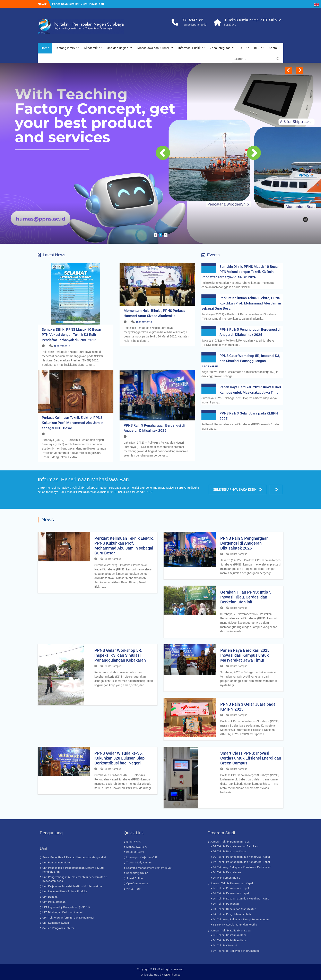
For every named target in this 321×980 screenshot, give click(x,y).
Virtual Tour (133, 888)
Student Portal (135, 852)
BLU (257, 48)
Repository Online (137, 872)
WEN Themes (172, 974)
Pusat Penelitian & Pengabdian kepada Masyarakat (74, 857)
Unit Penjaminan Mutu (56, 862)
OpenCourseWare (137, 883)
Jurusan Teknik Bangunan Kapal (230, 841)
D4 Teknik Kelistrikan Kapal (230, 940)
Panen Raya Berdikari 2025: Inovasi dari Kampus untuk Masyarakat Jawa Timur (245, 655)
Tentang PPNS (65, 48)
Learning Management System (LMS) (149, 867)
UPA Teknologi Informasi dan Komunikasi (68, 917)
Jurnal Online (134, 878)
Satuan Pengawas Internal (58, 928)
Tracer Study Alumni (139, 862)
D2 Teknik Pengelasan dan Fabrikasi (236, 846)
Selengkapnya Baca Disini (235, 490)
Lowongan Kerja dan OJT (142, 857)
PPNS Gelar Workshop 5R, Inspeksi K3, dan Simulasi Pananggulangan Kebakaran (240, 361)
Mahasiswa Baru (136, 846)
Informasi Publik (189, 48)
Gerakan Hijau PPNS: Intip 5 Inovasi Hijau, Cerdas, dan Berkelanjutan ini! (245, 597)
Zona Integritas (220, 48)
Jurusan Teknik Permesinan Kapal (231, 883)
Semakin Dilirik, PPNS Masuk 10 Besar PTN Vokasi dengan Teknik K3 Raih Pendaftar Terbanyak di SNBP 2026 (71, 334)
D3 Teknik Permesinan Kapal (231, 888)
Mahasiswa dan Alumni (153, 48)
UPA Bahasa (50, 896)
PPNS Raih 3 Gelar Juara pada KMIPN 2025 (248, 707)
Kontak (273, 48)
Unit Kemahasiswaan (55, 922)
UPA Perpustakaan (54, 901)
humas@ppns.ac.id (194, 24)
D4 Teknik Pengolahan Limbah (232, 914)
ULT (242, 48)
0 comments (62, 345)
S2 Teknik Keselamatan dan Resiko (235, 924)
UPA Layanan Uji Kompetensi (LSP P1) (66, 907)
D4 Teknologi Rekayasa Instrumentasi (237, 950)
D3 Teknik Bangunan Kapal (229, 851)
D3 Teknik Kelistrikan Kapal (230, 935)
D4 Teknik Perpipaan (226, 903)
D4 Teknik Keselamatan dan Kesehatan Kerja (241, 898)
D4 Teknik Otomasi (225, 945)
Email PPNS (133, 841)
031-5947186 (192, 20)
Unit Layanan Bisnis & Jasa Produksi (65, 891)
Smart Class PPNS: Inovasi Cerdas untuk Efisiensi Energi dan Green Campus (250, 758)
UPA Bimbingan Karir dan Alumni (62, 912)
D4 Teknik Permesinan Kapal (231, 893)
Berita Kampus (112, 558)
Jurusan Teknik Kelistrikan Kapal (230, 930)
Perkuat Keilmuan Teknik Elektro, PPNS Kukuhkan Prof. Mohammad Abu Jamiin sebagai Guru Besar (72, 423)
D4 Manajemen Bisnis (226, 877)
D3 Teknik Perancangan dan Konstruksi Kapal (241, 856)
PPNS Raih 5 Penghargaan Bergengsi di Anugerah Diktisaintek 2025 (244, 543)
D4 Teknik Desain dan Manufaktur (234, 909)
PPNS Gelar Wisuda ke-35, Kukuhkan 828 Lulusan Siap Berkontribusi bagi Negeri (119, 758)
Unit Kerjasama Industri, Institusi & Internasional (72, 886)
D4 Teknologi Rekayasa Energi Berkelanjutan (241, 919)
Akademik (91, 48)
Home (45, 48)
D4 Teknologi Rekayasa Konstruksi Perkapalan (242, 867)
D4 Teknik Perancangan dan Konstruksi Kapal (241, 861)
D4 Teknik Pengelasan (227, 872)
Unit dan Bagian (117, 48)
